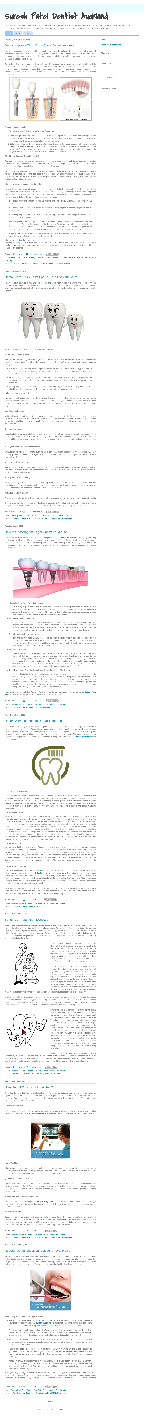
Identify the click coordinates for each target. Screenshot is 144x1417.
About (18, 33)
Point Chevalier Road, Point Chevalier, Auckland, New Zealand (38, 1074)
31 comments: (36, 512)
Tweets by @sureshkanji (111, 45)
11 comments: (36, 700)
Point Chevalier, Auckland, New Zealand (29, 906)
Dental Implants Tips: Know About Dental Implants (39, 45)
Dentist (24, 258)
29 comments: (36, 254)
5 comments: (35, 1386)
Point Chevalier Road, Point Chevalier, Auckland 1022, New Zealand (40, 1393)
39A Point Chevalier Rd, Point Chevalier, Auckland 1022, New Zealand (41, 264)
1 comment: (35, 900)
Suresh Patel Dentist (82, 258)
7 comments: (35, 1067)
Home (9, 33)
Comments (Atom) (56, 1410)
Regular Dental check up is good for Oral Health (38, 1250)
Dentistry (31, 258)
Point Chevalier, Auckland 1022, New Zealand (31, 707)
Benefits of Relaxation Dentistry (26, 919)
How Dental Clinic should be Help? (29, 1087)
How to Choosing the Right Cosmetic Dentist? (36, 532)
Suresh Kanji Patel (43, 258)
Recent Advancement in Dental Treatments (34, 720)
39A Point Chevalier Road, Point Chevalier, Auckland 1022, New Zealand (42, 518)
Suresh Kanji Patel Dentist (62, 258)
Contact (27, 33)
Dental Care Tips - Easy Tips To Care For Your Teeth (41, 277)
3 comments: (35, 1231)
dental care (15, 258)
